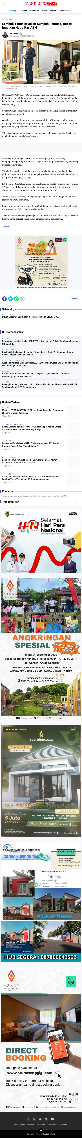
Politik (44, 11)
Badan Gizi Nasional (13, 424)
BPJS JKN (8, 474)
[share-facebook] (4, 298)
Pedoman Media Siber (46, 1125)
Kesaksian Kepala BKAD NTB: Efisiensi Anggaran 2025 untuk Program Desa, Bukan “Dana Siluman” (30, 444)
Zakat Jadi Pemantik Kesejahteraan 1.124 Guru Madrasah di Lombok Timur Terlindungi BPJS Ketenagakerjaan (30, 477)
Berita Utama (10, 457)
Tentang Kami (19, 1125)
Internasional (64, 11)
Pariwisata (34, 11)
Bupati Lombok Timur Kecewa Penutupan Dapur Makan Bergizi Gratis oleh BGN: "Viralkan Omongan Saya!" (31, 428)
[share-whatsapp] (16, 298)
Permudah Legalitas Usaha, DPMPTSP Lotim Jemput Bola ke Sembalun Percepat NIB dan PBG (40, 342)
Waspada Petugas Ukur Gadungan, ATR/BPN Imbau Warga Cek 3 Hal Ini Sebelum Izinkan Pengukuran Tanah (40, 364)
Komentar (74, 299)
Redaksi (30, 1125)
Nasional (8, 441)
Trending (12, 11)
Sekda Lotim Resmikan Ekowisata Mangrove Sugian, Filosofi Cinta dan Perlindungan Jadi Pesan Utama (35, 375)
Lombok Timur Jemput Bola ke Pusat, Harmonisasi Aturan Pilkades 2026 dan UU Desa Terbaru (29, 461)
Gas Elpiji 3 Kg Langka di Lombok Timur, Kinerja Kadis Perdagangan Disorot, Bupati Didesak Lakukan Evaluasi (38, 353)
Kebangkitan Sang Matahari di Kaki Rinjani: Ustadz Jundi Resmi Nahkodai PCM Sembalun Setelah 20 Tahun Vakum (39, 385)
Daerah (6, 227)
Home (4, 19)
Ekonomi (23, 11)
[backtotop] (41, 1131)
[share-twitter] (10, 298)
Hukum (53, 11)
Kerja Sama (62, 1125)
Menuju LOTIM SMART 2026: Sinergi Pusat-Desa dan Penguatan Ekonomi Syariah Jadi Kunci (32, 411)
